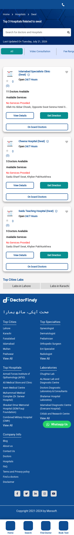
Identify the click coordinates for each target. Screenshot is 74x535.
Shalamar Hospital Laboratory (50, 398)
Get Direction (54, 115)
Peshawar (8, 353)
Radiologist (46, 353)
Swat (34, 14)
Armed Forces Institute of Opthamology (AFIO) (16, 375)
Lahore (6, 328)
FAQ (5, 466)
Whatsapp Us (59, 424)
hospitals (20, 14)
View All (7, 358)
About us (8, 445)
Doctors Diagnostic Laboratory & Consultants (53, 389)
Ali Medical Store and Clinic (17, 382)
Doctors (7, 456)
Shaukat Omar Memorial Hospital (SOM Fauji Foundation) (16, 408)
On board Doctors (37, 127)
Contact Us (9, 451)
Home (6, 14)
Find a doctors (10, 476)
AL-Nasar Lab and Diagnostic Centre (49, 380)
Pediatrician (46, 338)
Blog (5, 440)
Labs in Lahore (21, 286)
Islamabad (8, 343)
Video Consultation (40, 51)
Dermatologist (47, 333)
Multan (6, 348)
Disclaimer (8, 481)
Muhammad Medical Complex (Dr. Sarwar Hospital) (14, 396)
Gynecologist (47, 328)
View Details (19, 115)
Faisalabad (9, 338)
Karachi (7, 333)
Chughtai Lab (47, 373)
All (11, 51)
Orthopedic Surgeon (50, 343)
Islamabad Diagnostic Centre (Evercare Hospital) (55, 406)
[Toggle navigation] (4, 4)
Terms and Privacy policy (16, 471)
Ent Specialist (47, 348)
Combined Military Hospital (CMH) (17, 419)
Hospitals (8, 461)
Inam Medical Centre (14, 387)
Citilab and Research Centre (54, 413)
